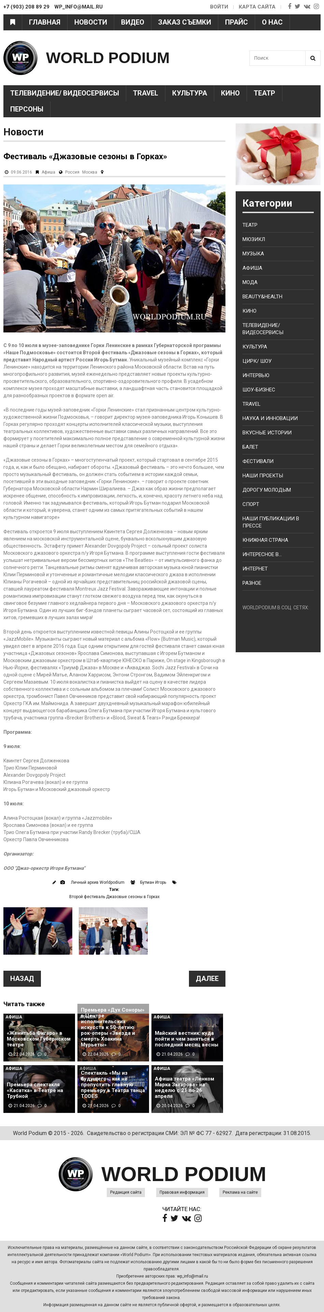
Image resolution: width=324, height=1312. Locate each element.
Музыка (253, 254)
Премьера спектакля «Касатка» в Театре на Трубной (35, 1090)
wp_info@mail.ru (192, 1276)
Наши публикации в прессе (270, 522)
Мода (249, 282)
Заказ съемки (184, 22)
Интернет (255, 569)
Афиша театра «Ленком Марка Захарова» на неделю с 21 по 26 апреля (184, 1087)
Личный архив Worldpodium (97, 882)
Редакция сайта (126, 1192)
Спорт (250, 504)
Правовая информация (182, 1192)
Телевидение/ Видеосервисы (64, 93)
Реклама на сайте (240, 1192)
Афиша (48, 172)
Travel (145, 93)
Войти (219, 7)
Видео (132, 22)
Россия (72, 172)
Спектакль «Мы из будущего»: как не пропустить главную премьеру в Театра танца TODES (113, 1084)
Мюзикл (253, 239)
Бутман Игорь (153, 882)
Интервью (255, 375)
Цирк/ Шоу (256, 361)
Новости (90, 22)
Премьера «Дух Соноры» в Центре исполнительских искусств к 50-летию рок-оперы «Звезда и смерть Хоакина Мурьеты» (113, 1027)
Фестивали (258, 461)
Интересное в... (262, 554)
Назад (22, 978)
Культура (189, 93)
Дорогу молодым (266, 490)
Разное (251, 583)
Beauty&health (262, 297)
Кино (230, 93)
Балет (250, 447)
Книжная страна (265, 540)
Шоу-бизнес (258, 390)
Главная (44, 22)
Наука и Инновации (270, 418)
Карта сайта (257, 7)
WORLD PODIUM (108, 57)
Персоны (26, 109)
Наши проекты (262, 476)
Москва (89, 172)
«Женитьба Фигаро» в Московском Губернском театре (39, 1039)
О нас (272, 22)
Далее (207, 978)
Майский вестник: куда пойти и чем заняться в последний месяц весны (186, 1039)
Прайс (236, 22)
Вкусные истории (267, 433)
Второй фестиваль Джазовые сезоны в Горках (114, 896)
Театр (264, 93)
